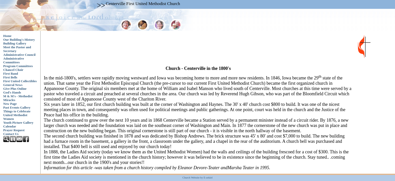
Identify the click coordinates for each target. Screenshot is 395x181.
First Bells (10, 77)
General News (12, 85)
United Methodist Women (15, 117)
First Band (10, 73)
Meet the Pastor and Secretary (17, 49)
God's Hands (12, 92)
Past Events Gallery (16, 107)
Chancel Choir (13, 70)
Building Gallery (14, 43)
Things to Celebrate (16, 111)
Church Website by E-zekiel (197, 177)
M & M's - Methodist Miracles (17, 98)
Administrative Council (19, 55)
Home (7, 36)
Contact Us (11, 134)
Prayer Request (14, 130)
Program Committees (18, 66)
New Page (10, 104)
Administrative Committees (13, 60)
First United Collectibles (20, 81)
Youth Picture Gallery (18, 122)
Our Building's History (19, 39)
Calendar (9, 126)
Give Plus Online (14, 88)
